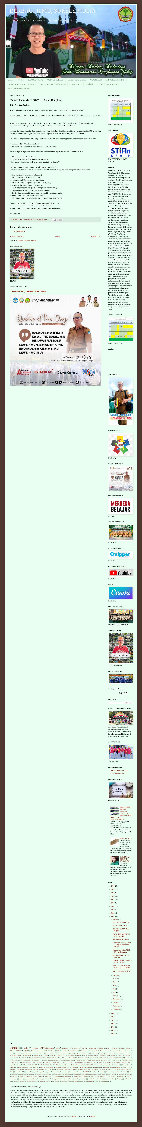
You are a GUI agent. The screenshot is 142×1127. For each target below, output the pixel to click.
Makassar (65, 1048)
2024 (113, 1027)
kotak (20, 1074)
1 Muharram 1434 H (42, 1050)
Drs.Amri (36, 1055)
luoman (73, 1116)
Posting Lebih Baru (16, 236)
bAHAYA (12, 1069)
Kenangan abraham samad (36, 1057)
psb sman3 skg (120, 1076)
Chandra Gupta (109, 1053)
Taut (107, 1048)
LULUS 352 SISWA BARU (69, 1057)
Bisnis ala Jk (94, 1053)
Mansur (86, 1057)
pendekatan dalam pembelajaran (62, 1076)
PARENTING (115, 1060)
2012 (113, 893)
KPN (95, 1055)
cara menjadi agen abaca (64, 1069)
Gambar (14, 1047)
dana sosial (88, 1069)
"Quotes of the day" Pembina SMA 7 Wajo (28, 291)
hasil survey (73, 1071)
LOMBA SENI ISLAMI (52, 1057)
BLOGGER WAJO (64, 1053)
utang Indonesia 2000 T (76, 1081)
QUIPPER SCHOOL (55, 80)
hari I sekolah (64, 1071)
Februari (116, 975)
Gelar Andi (71, 1055)
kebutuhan (101, 1071)
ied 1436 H (86, 1071)
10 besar (52, 1050)
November (116, 1006)
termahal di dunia (31, 1081)
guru (57, 1048)
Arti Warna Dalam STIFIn (121, 971)
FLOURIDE (44, 1055)
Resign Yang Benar (15, 1064)
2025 (113, 1030)
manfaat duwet (47, 1074)
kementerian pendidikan (112, 1071)
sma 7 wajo (77, 1079)
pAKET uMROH (111, 1074)
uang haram (65, 1081)
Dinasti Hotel (27, 1055)
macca (26, 1074)
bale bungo (20, 1069)
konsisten (14, 1074)
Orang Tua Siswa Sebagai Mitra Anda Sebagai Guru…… (92, 1060)
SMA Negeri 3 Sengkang (61, 1064)
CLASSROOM (96, 80)
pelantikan (121, 1074)
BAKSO (17, 1053)
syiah (125, 1079)
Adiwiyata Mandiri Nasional (70, 1050)
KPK (90, 1055)
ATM (58, 1050)
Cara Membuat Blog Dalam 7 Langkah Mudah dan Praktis (122, 945)
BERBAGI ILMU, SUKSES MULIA (53, 11)
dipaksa (119, 1069)
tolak (48, 1081)
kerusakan (124, 1071)
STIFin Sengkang (47, 1048)
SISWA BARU (33, 1064)
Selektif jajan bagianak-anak (105, 1064)
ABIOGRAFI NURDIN (115, 80)
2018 (113, 913)
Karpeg (113, 1055)
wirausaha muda (105, 1081)
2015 (113, 903)
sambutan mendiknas (30, 1079)
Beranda (11, 80)
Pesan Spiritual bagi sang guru (122, 1062)
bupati (53, 1069)
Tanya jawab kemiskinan (46, 1067)
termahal (22, 1081)
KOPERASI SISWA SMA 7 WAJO (52, 84)
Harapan (78, 1055)
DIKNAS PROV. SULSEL (119, 771)
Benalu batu (85, 1053)
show (48, 1079)
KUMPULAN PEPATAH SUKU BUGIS (125, 859)
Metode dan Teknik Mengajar (98, 1057)
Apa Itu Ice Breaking (99, 1050)
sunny (120, 1079)
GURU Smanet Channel (77, 80)
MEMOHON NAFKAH (121, 922)
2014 (113, 899)
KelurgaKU (24, 1057)
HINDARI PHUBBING (121, 939)
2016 (113, 906)
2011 (113, 889)
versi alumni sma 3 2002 (91, 1081)
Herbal (85, 1055)
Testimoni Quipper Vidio (62, 1067)
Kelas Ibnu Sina (14, 1057)
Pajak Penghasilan (80, 1062)
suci (106, 1079)
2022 (113, 1020)
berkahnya (41, 1069)
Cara (101, 1053)
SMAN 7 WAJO (90, 1064)
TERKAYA (13, 1067)
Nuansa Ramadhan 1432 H (50, 1060)
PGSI (28, 1062)
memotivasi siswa (58, 1074)
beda (35, 1069)
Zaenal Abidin (97, 1067)
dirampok (125, 1069)
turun (57, 1081)
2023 (113, 1024)
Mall (80, 1057)
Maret (115, 979)
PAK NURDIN (75, 1048)
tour (53, 1081)
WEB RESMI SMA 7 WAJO (19, 89)
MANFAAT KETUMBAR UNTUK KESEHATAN (121, 967)
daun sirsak (102, 1069)
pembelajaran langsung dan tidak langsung (31, 1076)
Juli (114, 992)
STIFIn (21, 80)
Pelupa (100, 1062)
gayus (48, 1071)
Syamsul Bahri (126, 1064)
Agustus (116, 996)
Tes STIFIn (114, 1048)
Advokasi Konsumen (85, 1050)
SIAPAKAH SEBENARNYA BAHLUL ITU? (122, 961)
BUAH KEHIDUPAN (120, 925)
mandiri (32, 1074)
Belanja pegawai (75, 1053)
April (115, 982)
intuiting (94, 1071)
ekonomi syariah (19, 1071)
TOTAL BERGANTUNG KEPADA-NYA (121, 935)
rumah (21, 1079)
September (116, 999)
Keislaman (127, 1055)
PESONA (22, 1062)
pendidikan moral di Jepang (81, 1076)
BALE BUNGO (125, 838)
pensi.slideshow (101, 1076)
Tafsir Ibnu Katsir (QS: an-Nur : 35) (28, 1067)
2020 (113, 1013)
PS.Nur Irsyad (68, 1062)
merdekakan (68, 1074)
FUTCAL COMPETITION (57, 1055)
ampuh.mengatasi (115, 1067)
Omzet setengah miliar (67, 1060)
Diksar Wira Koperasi (16, 1055)
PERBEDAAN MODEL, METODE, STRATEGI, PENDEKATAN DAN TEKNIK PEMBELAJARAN (120, 813)
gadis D (36, 1071)
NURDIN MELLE (15, 1060)
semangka (41, 1079)
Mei (114, 985)
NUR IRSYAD (126, 1057)
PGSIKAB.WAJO (37, 1062)
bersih (128, 1048)
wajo (32, 1051)
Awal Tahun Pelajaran (118, 1050)
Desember (116, 1009)
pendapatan (48, 1076)
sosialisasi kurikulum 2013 (95, 1079)
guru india (55, 1071)
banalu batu (28, 1069)
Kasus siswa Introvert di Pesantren (121, 956)
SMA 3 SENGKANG (46, 1064)
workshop (34, 1048)
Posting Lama (96, 236)
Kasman (120, 1055)
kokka (130, 1071)
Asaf (108, 1050)
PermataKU (108, 1062)
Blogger (92, 1116)
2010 (113, 886)
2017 (113, 910)
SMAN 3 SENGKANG (76, 1064)
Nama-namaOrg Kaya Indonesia (32, 1060)
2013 (113, 896)
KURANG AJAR (104, 1055)
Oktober (116, 1002)
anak (122, 1048)
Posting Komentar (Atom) (27, 240)
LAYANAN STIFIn (35, 80)
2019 (113, 916)
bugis (48, 1069)
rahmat (128, 1076)
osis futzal (102, 1074)
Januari (115, 919)
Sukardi (118, 1064)
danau (95, 1069)
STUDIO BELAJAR (117, 774)
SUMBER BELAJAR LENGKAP (21, 84)
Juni (114, 989)
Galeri (26, 1048)
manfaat (38, 1074)
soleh (84, 1079)
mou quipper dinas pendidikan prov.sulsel (85, 1074)
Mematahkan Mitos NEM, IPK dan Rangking (121, 951)
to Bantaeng (41, 1081)
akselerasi (106, 1067)
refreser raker (13, 1079)
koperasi (26, 1051)
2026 (113, 1034)
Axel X (128, 1050)
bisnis (11, 1051)
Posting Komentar (19, 231)
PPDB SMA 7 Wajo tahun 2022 (53, 1062)
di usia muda (111, 1069)
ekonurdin (29, 1071)
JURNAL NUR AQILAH (107, 84)
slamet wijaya (68, 1079)
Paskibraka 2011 (91, 1062)
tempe (16, 1081)
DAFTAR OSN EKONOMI (123, 1053)
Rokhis (25, 1064)
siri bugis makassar (57, 1079)
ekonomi (18, 1051)
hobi (80, 1071)
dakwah (81, 1069)
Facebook (89, 84)
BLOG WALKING (51, 1053)
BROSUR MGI (76, 84)
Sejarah (101, 1048)
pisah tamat (110, 1076)
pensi (92, 1076)
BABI (11, 1053)
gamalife (42, 1071)
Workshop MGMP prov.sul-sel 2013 (81, 1067)
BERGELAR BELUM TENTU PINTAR (33, 1053)
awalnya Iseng (127, 1067)
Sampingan (92, 1048)
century (75, 1069)
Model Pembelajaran (114, 1057)
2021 (113, 1017)
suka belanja (113, 1079)
